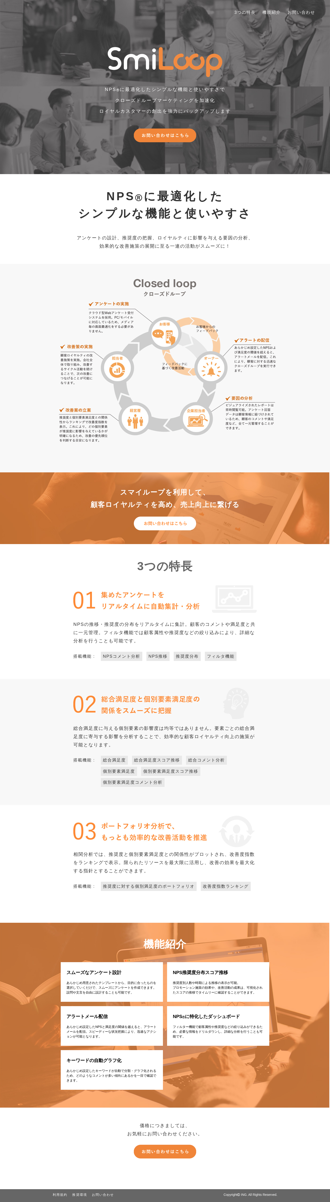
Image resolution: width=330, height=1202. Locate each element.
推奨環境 (79, 1195)
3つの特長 (250, 12)
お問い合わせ (302, 12)
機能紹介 (275, 12)
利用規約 (60, 1195)
